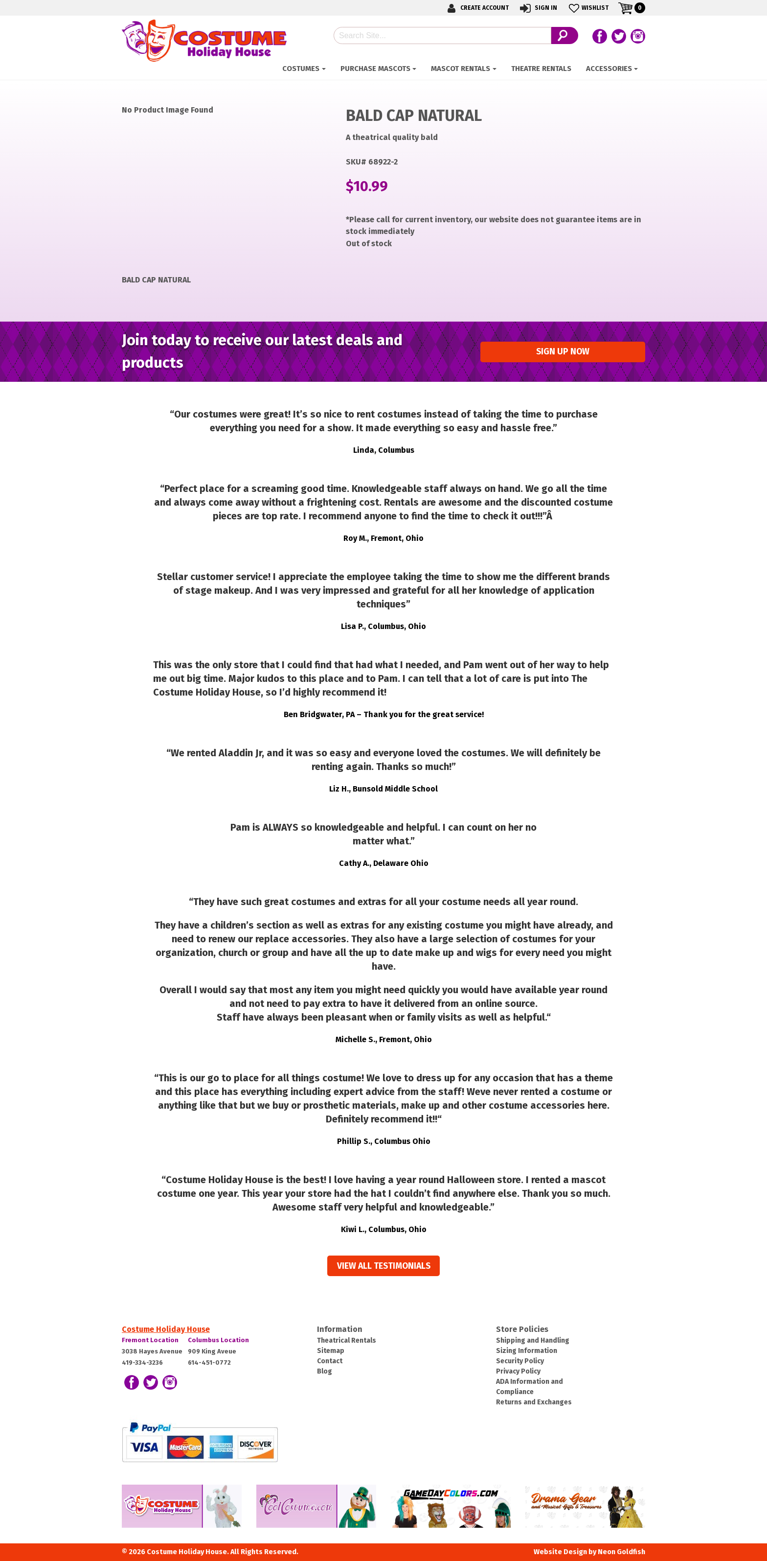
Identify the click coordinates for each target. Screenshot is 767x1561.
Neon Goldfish (621, 1552)
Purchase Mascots (375, 68)
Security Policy (520, 1361)
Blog (324, 1371)
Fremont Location (150, 1340)
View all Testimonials (383, 1266)
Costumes (300, 68)
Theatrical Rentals (346, 1340)
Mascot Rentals (460, 68)
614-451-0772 (209, 1362)
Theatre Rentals (541, 68)
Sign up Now (562, 352)
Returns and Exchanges (534, 1402)
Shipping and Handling (532, 1340)
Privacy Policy (518, 1371)
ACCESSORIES (609, 68)
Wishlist (588, 8)
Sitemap (330, 1351)
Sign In (538, 8)
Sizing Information (526, 1351)
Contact (329, 1361)
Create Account (476, 8)
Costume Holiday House (166, 1329)
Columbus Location (218, 1340)
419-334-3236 (142, 1362)
